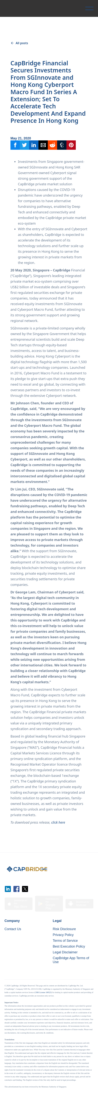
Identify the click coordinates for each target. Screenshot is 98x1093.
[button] (89, 8)
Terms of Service (65, 940)
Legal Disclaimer (65, 952)
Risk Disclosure (64, 929)
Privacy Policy (63, 935)
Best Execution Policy (69, 946)
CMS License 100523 (43, 992)
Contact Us (12, 929)
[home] (8, 8)
